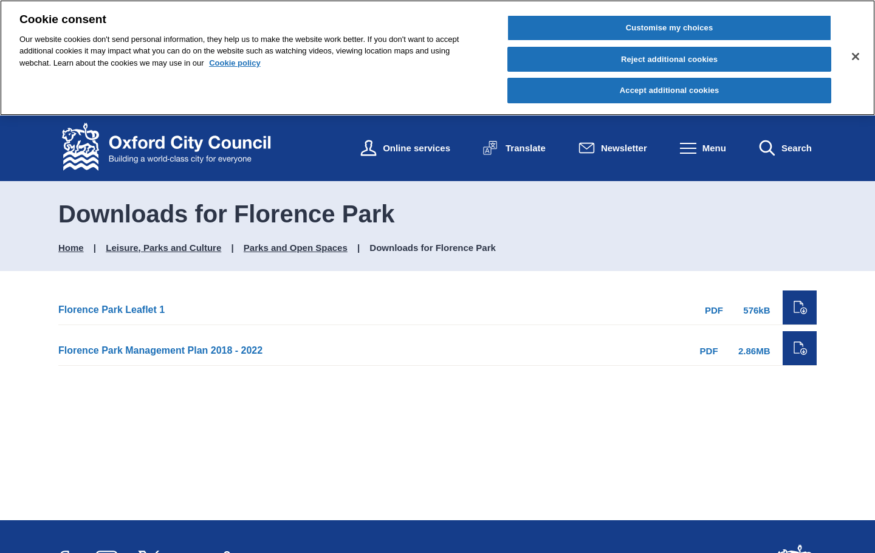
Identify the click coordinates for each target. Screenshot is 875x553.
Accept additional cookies (669, 90)
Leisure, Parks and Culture (163, 247)
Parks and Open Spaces (296, 247)
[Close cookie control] (855, 56)
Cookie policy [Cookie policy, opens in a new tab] (235, 62)
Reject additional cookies (669, 59)
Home (71, 247)
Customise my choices (669, 27)
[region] (437, 57)
